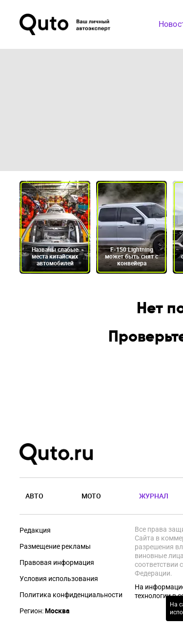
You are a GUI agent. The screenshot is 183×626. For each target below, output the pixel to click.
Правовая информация (57, 562)
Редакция (35, 530)
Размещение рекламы (55, 546)
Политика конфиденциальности (71, 595)
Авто (34, 495)
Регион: (45, 611)
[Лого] (66, 24)
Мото (91, 495)
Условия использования (59, 579)
